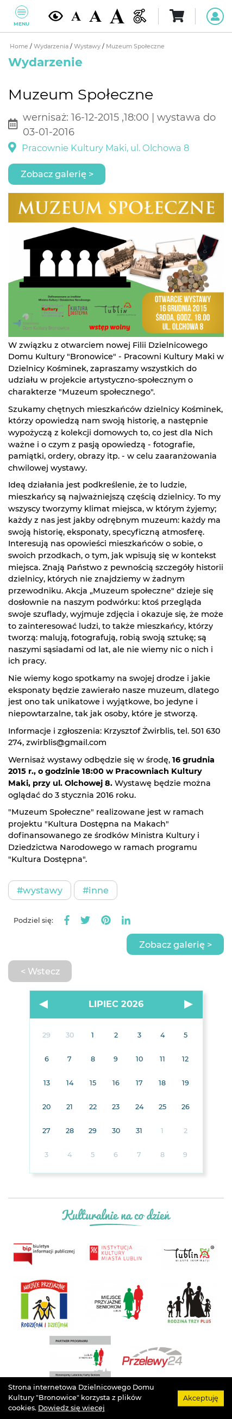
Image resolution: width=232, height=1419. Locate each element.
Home (20, 46)
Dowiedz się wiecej (71, 1408)
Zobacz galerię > (57, 173)
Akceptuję (200, 1397)
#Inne (96, 890)
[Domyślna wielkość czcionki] (76, 16)
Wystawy (88, 46)
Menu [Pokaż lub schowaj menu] (21, 16)
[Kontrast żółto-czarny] (55, 16)
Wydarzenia (52, 46)
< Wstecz (40, 971)
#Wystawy (39, 890)
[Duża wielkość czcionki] (117, 16)
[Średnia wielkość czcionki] (95, 16)
